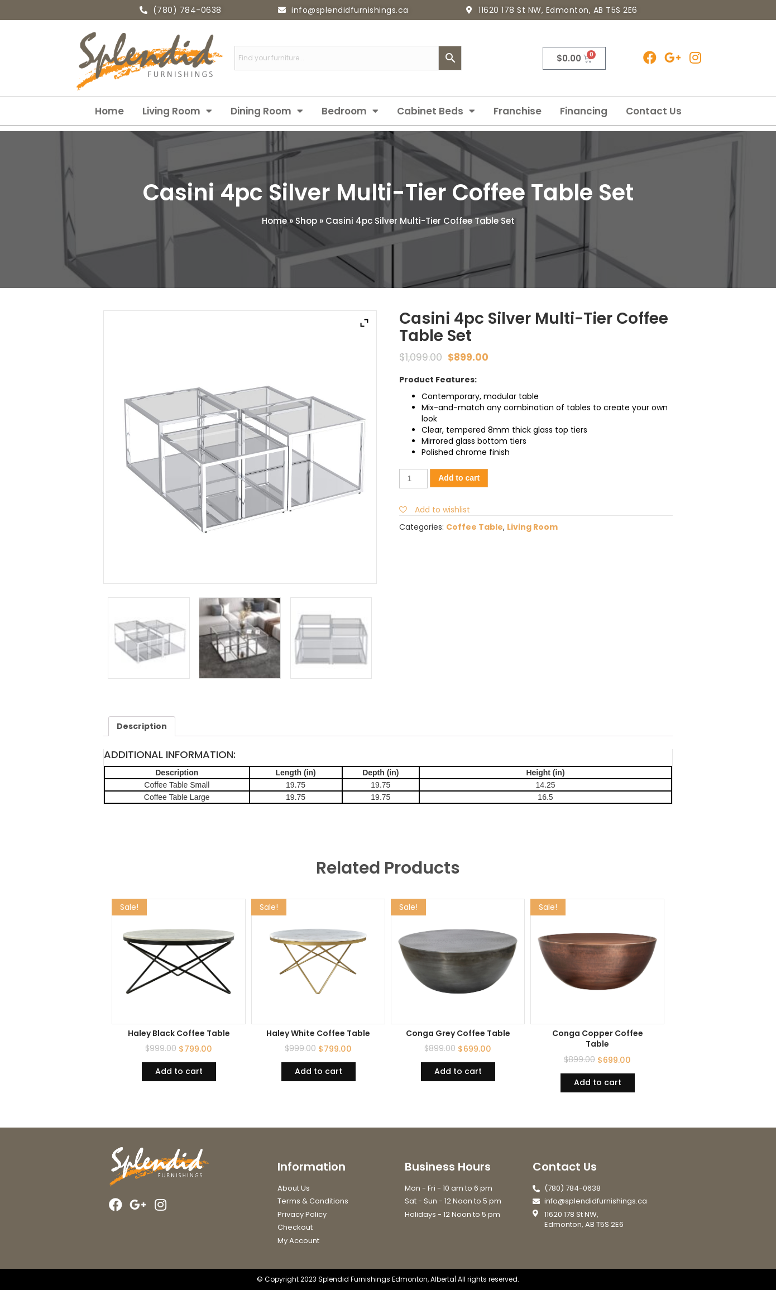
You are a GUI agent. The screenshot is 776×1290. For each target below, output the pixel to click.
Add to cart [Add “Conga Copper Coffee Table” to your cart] (597, 1082)
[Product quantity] (413, 478)
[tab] (141, 726)
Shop (306, 221)
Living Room (177, 111)
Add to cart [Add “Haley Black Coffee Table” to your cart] (179, 1071)
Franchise (518, 111)
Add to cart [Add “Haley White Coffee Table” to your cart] (318, 1071)
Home (109, 111)
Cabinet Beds (436, 111)
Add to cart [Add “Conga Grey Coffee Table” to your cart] (458, 1071)
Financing (583, 111)
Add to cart (459, 477)
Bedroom (350, 111)
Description (142, 726)
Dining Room (267, 111)
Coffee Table (474, 527)
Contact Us (654, 111)
